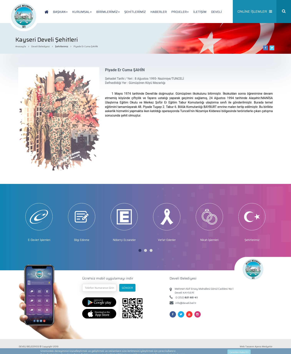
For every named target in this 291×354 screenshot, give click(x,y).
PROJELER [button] (180, 11)
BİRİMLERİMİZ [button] (108, 11)
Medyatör (267, 346)
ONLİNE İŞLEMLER (254, 11)
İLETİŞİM (199, 11)
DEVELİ (216, 11)
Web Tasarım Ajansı (250, 346)
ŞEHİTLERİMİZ (135, 11)
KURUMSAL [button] (82, 11)
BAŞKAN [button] (60, 11)
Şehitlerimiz (61, 46)
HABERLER (158, 11)
